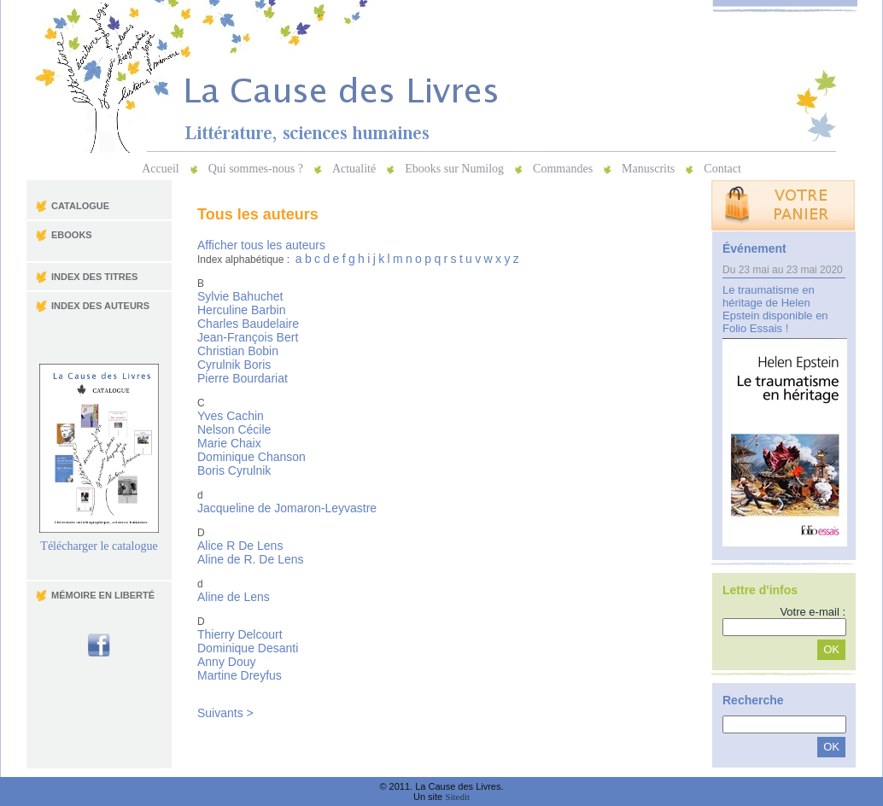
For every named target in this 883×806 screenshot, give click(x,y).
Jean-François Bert (247, 337)
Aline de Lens (233, 597)
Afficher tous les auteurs (261, 245)
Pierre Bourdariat (242, 378)
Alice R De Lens (240, 545)
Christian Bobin (237, 351)
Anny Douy (226, 662)
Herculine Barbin (241, 310)
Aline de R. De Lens (250, 559)
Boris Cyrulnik (234, 470)
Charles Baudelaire (248, 323)
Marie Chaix (229, 443)
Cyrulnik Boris (234, 364)
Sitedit (457, 796)
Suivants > (225, 713)
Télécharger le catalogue (99, 540)
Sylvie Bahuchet (240, 296)
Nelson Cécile (234, 429)
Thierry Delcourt (240, 634)
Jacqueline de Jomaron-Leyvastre (287, 508)
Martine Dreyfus (239, 675)
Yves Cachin (230, 416)
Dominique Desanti (247, 648)
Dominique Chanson (251, 457)
